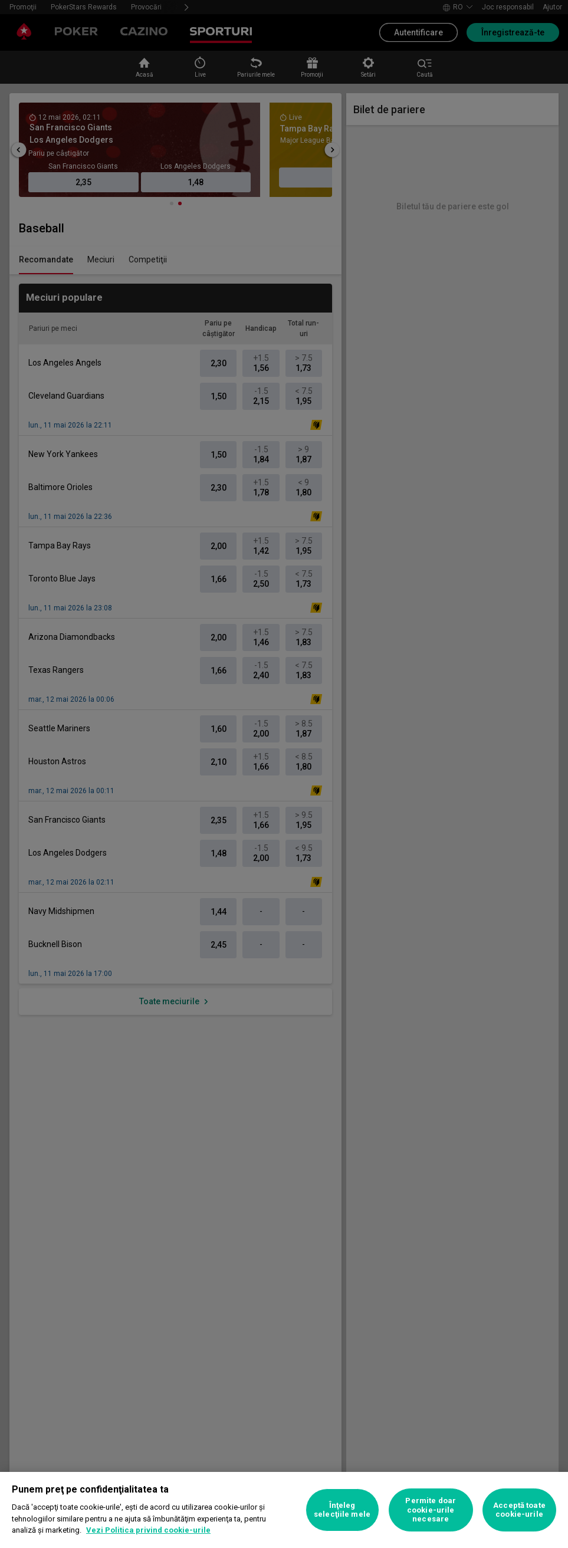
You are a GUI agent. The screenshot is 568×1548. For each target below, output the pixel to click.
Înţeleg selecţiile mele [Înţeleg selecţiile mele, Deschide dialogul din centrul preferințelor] (342, 1510)
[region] (284, 1510)
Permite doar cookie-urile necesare (430, 1509)
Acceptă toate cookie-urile (519, 1510)
